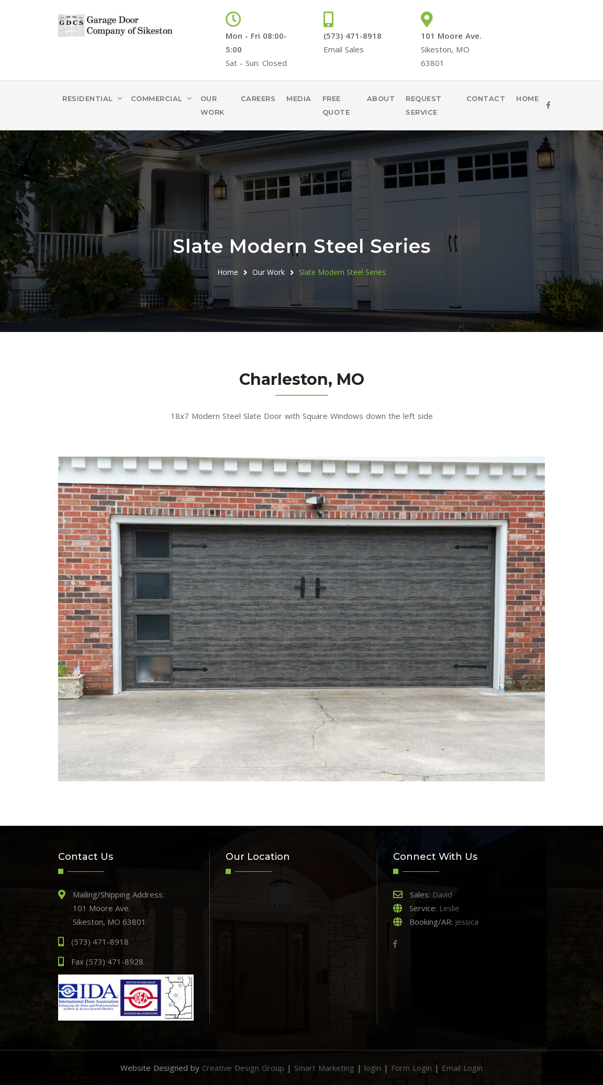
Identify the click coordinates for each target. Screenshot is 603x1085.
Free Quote (336, 105)
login (373, 1067)
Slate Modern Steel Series (342, 272)
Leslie (449, 908)
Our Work (212, 105)
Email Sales (343, 49)
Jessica (467, 921)
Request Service (424, 105)
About (381, 98)
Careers (258, 98)
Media (298, 98)
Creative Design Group (243, 1067)
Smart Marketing (325, 1067)
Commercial (157, 98)
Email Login (462, 1067)
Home (527, 98)
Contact (486, 98)
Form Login (412, 1067)
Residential (87, 98)
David (442, 894)
